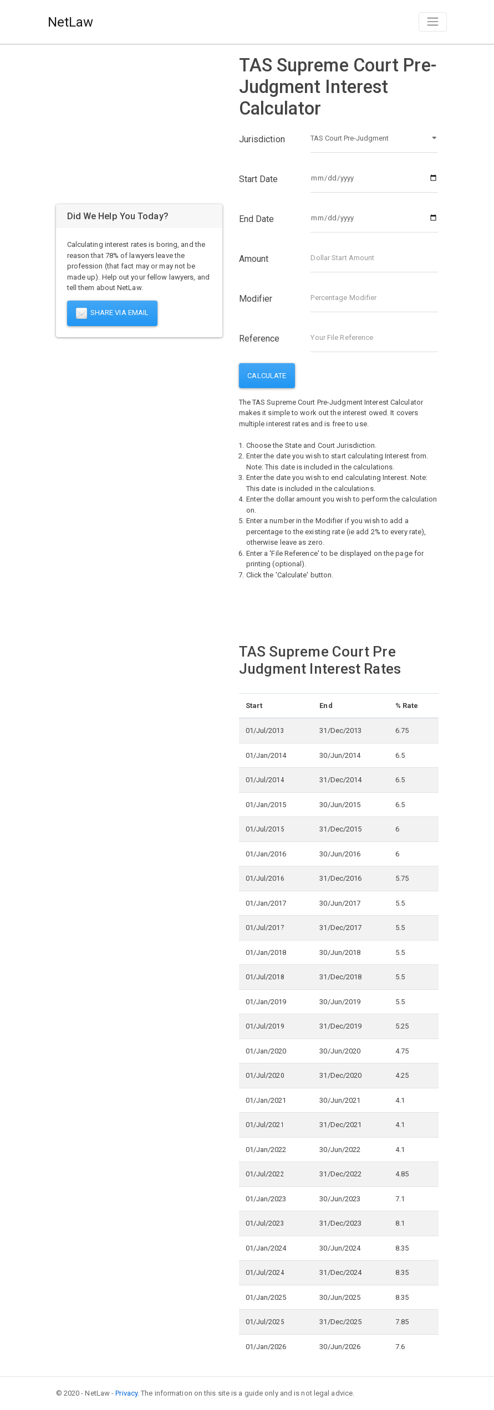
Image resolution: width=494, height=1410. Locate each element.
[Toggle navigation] (432, 21)
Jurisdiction (262, 139)
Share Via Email (112, 313)
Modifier (256, 298)
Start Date (258, 179)
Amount (254, 259)
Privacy (126, 1393)
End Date (256, 219)
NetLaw (71, 22)
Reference (259, 338)
